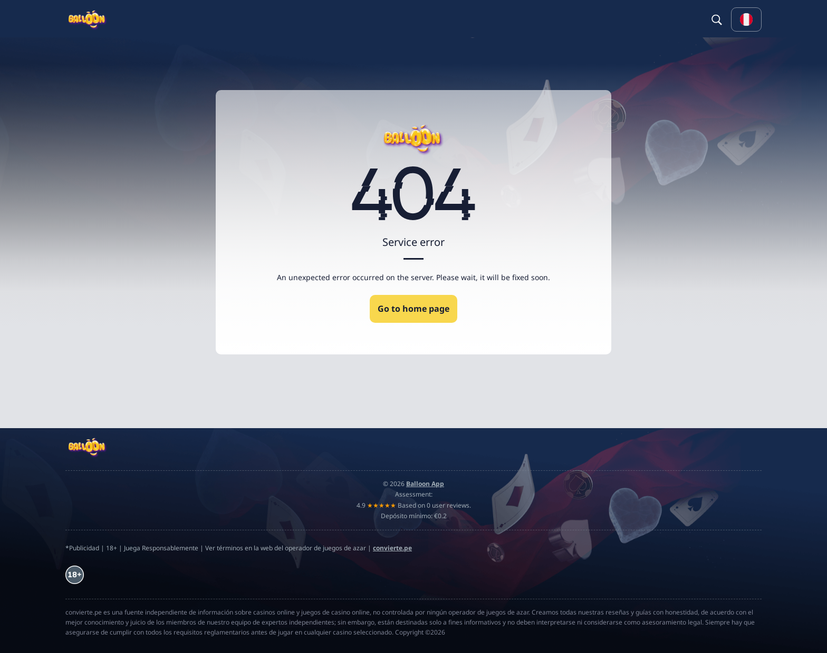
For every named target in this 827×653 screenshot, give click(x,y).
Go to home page (413, 308)
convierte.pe (392, 547)
